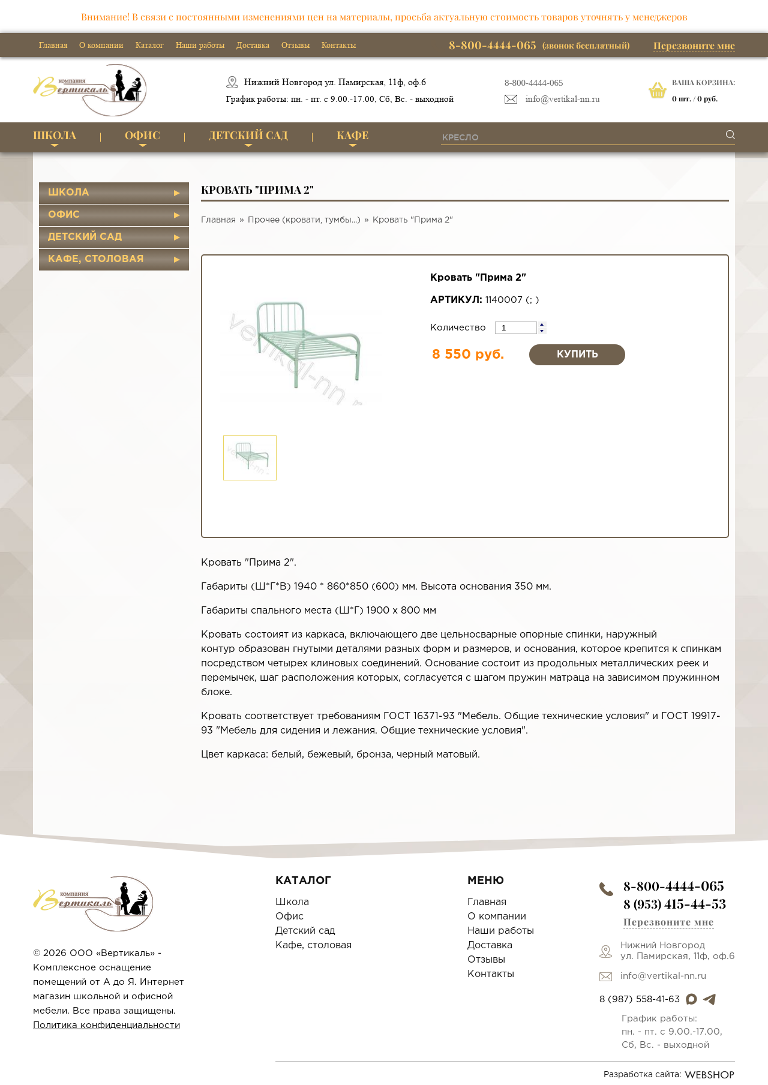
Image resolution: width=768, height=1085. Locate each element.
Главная (53, 45)
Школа (54, 135)
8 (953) (674, 903)
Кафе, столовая (96, 259)
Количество (459, 328)
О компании (101, 45)
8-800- (673, 885)
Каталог (150, 45)
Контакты (339, 45)
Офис (142, 135)
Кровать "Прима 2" (413, 220)
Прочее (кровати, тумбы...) (304, 220)
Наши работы (200, 45)
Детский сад (248, 135)
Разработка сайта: (669, 1075)
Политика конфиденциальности (106, 1025)
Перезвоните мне (694, 45)
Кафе (352, 135)
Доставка (252, 45)
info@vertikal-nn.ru (563, 99)
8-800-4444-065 (534, 83)
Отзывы (295, 45)
